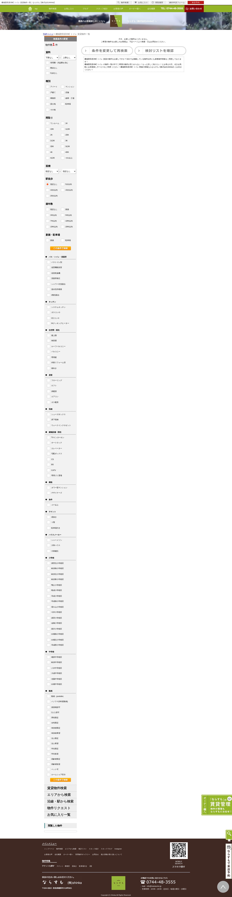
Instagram (118, 849)
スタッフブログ (106, 849)
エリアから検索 (59, 795)
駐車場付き (83, 866)
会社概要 (151, 9)
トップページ (49, 849)
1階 (90, 866)
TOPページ (48, 34)
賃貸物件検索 (57, 788)
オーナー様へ (135, 9)
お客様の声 (118, 9)
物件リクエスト (59, 808)
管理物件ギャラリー (82, 854)
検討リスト (83, 849)
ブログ (85, 9)
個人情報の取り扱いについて (111, 854)
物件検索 (53, 9)
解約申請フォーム (177, 2)
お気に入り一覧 (58, 815)
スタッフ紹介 (102, 9)
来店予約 (196, 2)
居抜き (74, 866)
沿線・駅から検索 (60, 801)
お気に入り (69, 9)
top (36, 9)
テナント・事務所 (63, 866)
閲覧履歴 (157, 2)
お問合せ (95, 854)
